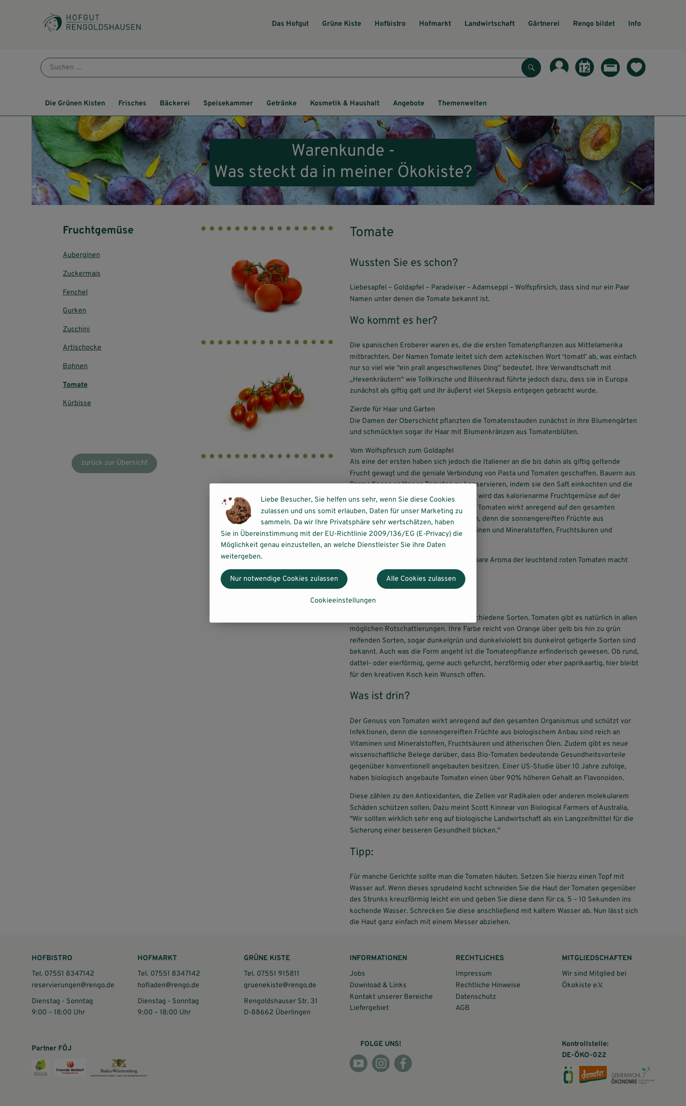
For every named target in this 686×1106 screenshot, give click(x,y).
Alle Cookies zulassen (421, 579)
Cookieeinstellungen (343, 600)
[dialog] (343, 553)
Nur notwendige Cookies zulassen (284, 579)
